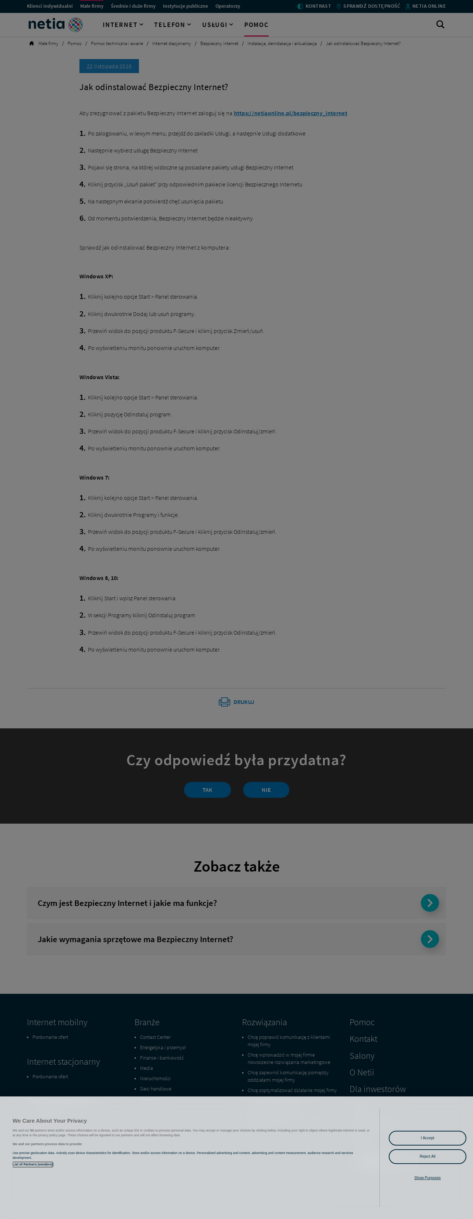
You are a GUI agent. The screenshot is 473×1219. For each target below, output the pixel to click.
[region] (236, 1157)
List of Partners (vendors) (33, 1164)
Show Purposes (427, 1178)
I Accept (427, 1138)
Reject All (428, 1156)
